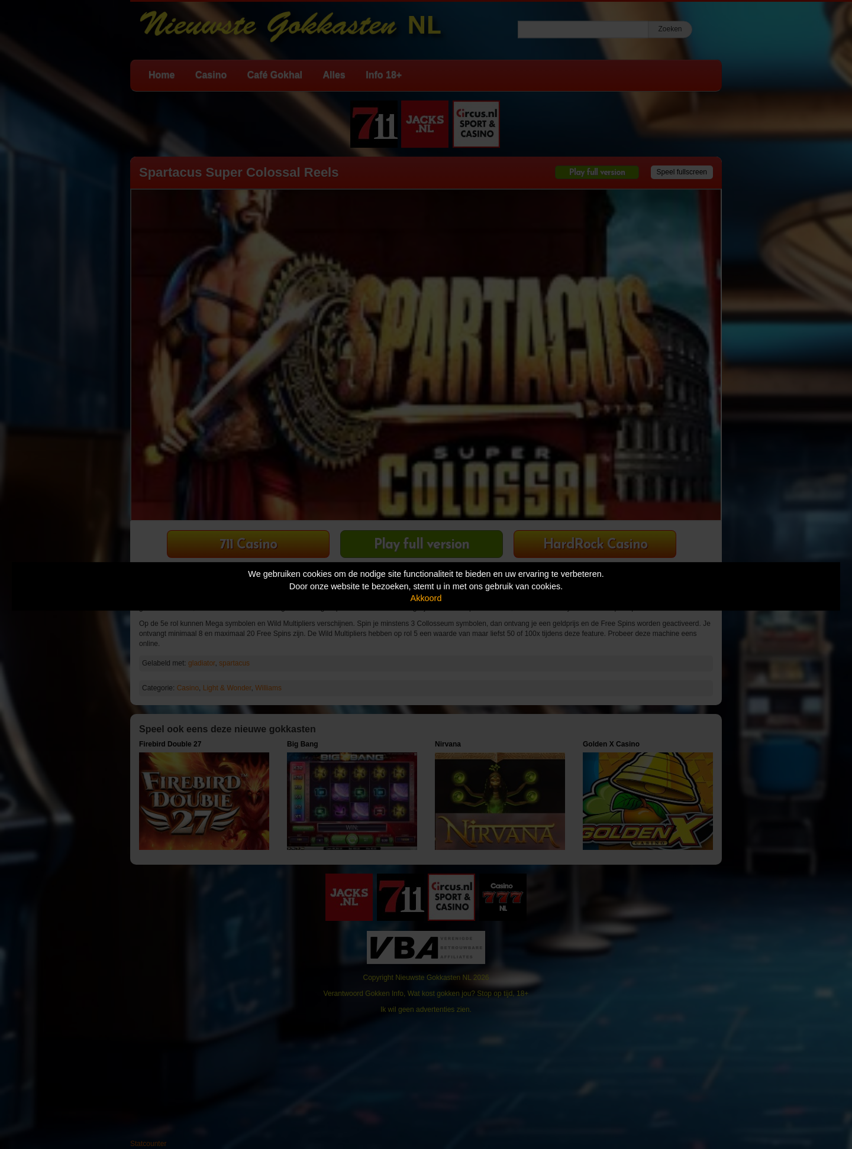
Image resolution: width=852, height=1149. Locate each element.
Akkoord (426, 598)
